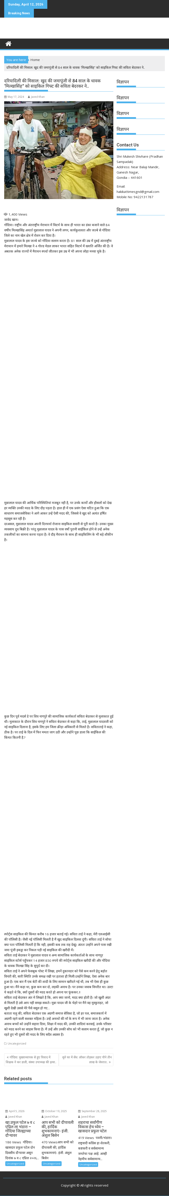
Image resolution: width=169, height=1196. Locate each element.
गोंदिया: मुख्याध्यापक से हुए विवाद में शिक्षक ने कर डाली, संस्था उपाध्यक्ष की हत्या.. (31, 1059)
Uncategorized (17, 1043)
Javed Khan (36, 97)
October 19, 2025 (54, 1111)
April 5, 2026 (14, 1111)
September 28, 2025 (92, 1111)
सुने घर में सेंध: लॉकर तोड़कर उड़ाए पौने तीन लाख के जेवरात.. (87, 1059)
